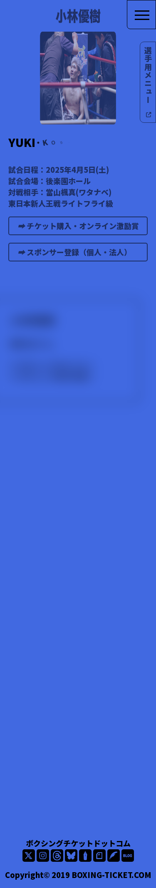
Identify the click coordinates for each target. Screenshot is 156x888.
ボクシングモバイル (53, 364)
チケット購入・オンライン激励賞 (81, 228)
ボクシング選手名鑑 (53, 376)
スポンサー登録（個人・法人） (80, 254)
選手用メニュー (148, 82)
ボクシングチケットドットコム (78, 843)
